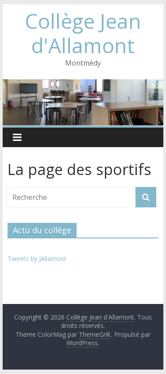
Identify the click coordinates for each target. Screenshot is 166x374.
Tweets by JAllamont (37, 258)
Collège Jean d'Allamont (83, 33)
